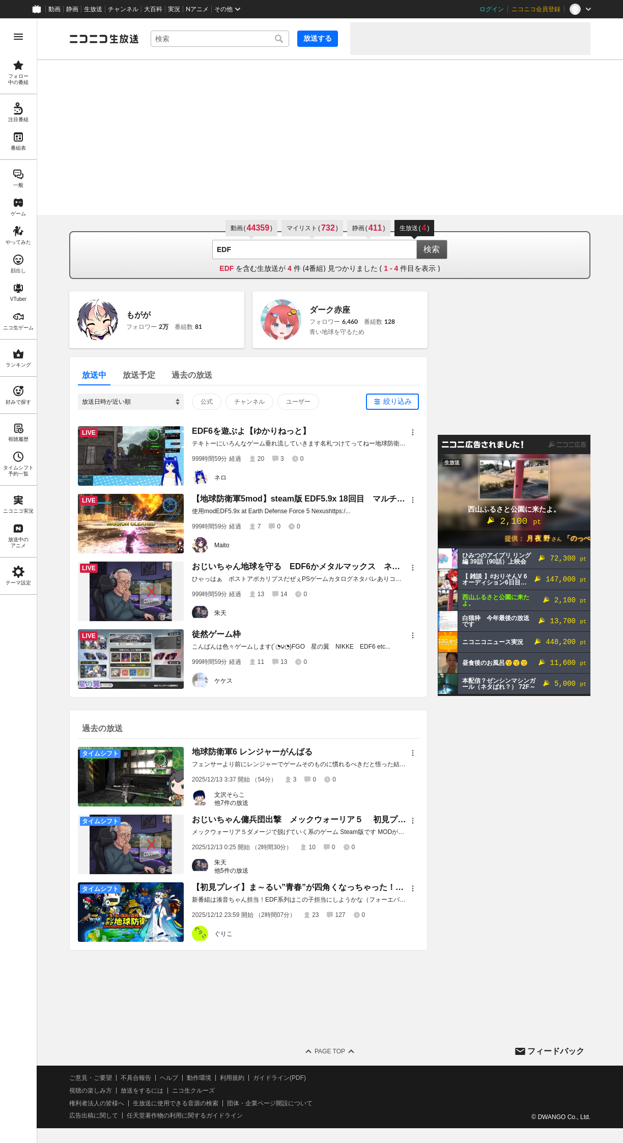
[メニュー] (413, 432)
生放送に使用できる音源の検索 (175, 1103)
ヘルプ (169, 1078)
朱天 (220, 613)
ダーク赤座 (329, 309)
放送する (317, 38)
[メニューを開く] (18, 36)
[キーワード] (220, 39)
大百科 (153, 9)
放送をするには (142, 1091)
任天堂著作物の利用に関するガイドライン (185, 1115)
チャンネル (123, 9)
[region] (18, 580)
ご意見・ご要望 (90, 1077)
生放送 (93, 9)
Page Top (330, 1051)
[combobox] (220, 39)
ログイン (491, 9)
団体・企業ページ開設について (270, 1103)
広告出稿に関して (93, 1115)
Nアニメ (197, 9)
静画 (72, 9)
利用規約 (232, 1078)
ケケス (223, 680)
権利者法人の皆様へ (96, 1103)
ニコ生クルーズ (193, 1091)
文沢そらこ (229, 794)
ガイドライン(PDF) (279, 1078)
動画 (54, 9)
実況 (174, 9)
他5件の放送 (231, 870)
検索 (431, 249)
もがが (138, 315)
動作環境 (199, 1078)
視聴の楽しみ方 (90, 1090)
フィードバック (555, 1051)
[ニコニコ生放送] (103, 38)
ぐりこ (223, 933)
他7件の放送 (231, 802)
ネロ (220, 477)
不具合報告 (136, 1078)
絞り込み (397, 401)
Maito (221, 545)
